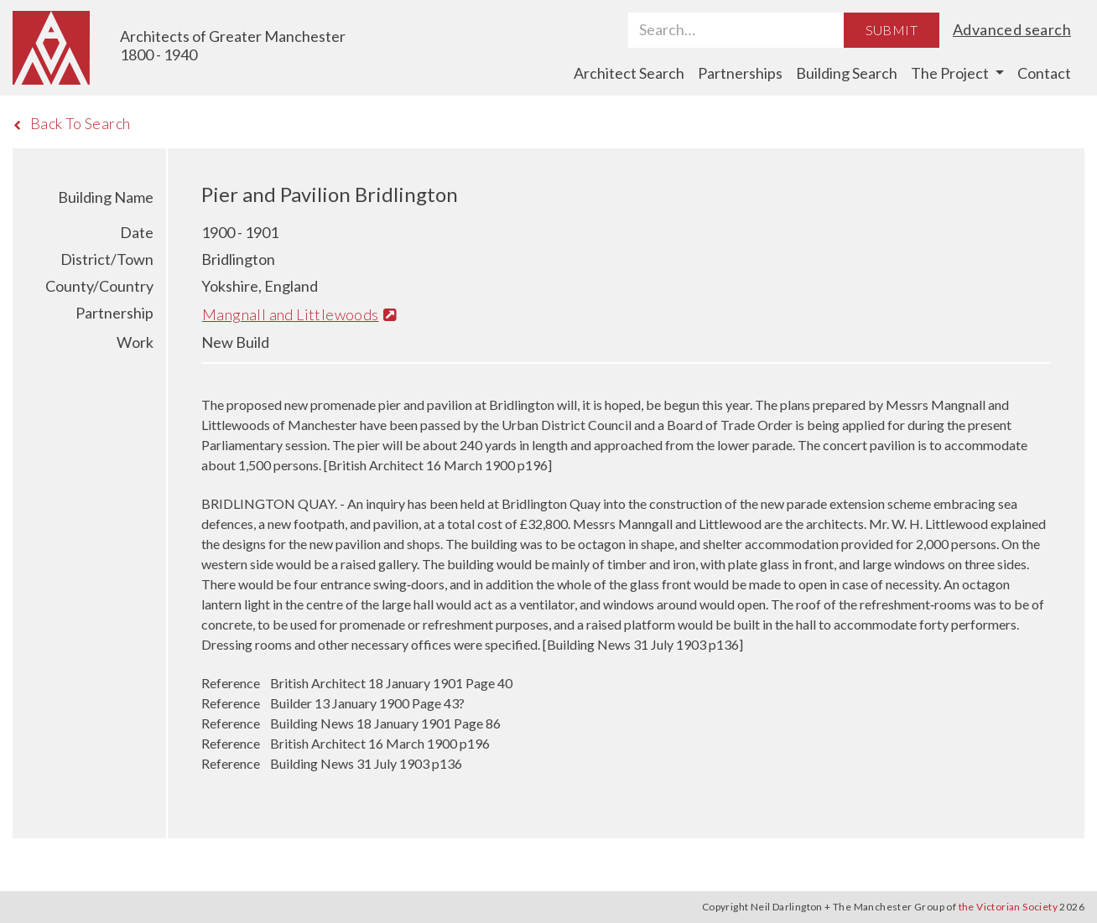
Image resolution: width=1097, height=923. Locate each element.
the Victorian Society (1008, 906)
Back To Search (71, 123)
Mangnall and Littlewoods (299, 314)
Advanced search (1012, 29)
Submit (892, 30)
